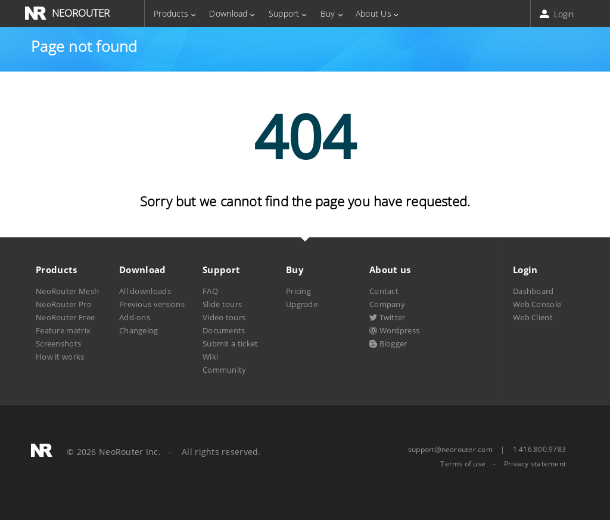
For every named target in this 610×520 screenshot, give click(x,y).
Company (387, 304)
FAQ (210, 291)
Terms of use (462, 464)
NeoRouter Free (65, 317)
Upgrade (302, 304)
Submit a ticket (230, 343)
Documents (224, 330)
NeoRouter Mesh (67, 291)
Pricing (298, 291)
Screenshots (58, 343)
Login (558, 14)
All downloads (145, 291)
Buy (327, 13)
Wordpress (394, 330)
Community (225, 369)
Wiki (210, 356)
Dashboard (533, 291)
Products (171, 13)
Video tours (224, 317)
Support (284, 13)
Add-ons (134, 317)
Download (228, 13)
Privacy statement (535, 464)
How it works (60, 356)
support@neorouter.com (450, 449)
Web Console (537, 304)
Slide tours (222, 304)
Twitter (387, 317)
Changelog (138, 330)
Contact (384, 291)
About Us (373, 13)
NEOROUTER (81, 13)
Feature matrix (63, 330)
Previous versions (152, 304)
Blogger (388, 343)
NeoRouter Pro (64, 304)
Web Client (533, 317)
